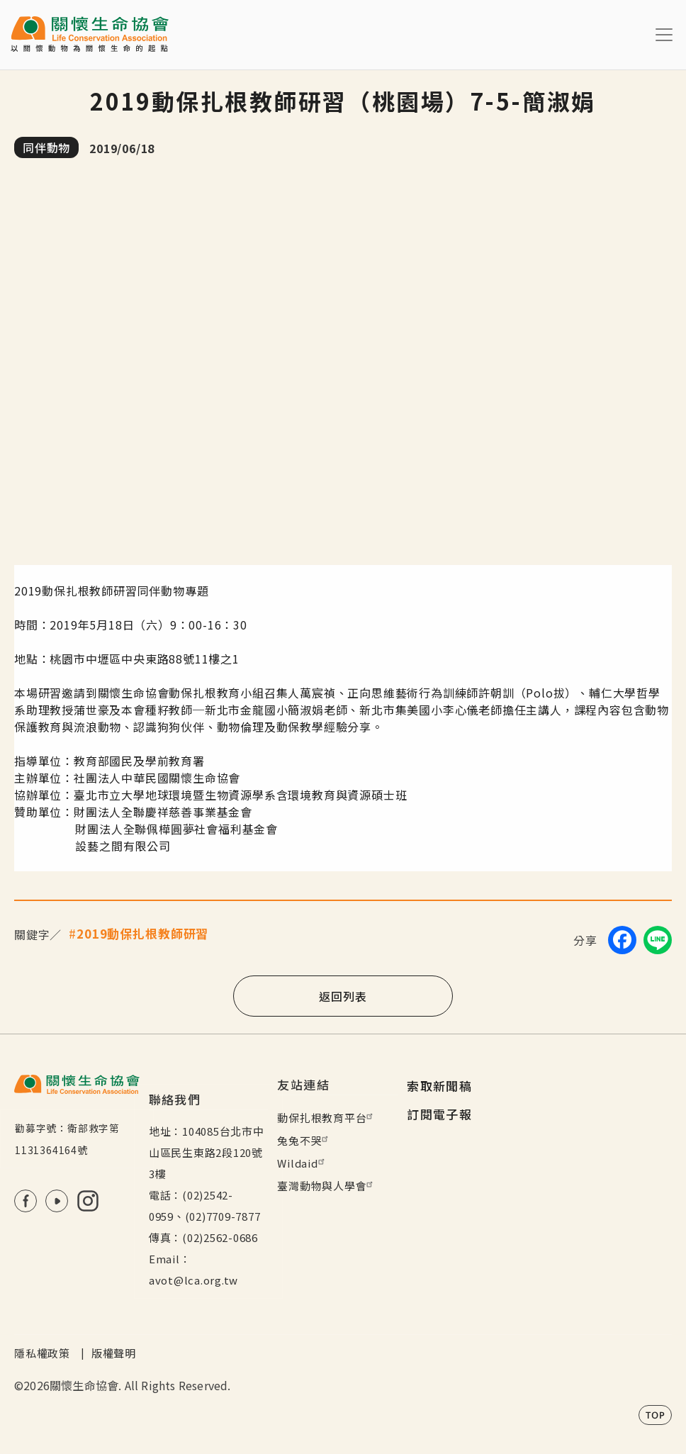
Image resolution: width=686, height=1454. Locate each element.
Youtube (56, 1201)
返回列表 (342, 996)
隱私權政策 (42, 1353)
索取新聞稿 (439, 1086)
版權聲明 (113, 1353)
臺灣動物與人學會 (326, 1185)
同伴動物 (46, 147)
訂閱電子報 (439, 1114)
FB (25, 1201)
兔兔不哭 (304, 1140)
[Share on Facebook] (622, 940)
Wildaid (302, 1163)
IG (88, 1201)
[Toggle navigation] (664, 34)
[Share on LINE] (657, 940)
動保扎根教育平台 (326, 1117)
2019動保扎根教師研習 (142, 933)
